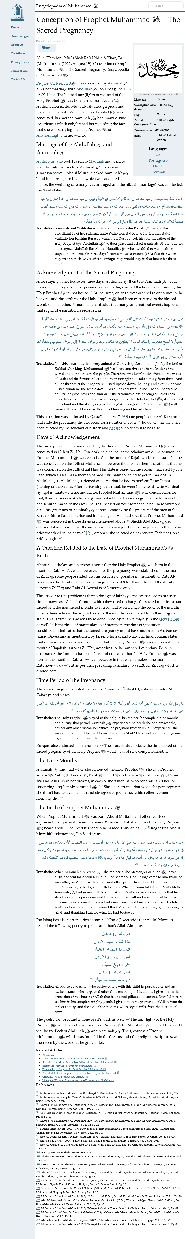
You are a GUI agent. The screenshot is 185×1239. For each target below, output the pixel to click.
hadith (114, 427)
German (158, 171)
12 (123, 688)
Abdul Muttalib (49, 161)
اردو (158, 154)
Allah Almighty (49, 135)
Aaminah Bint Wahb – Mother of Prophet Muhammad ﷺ (75, 1058)
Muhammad (60, 83)
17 (148, 827)
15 (101, 785)
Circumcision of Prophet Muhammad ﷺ (65, 1076)
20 (92, 978)
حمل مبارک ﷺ (48, 1055)
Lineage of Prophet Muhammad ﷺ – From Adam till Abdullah (78, 1080)
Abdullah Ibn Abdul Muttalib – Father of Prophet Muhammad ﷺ (79, 1062)
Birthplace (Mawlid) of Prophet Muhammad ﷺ (69, 1065)
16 (62, 797)
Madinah (96, 161)
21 (127, 1018)
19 (106, 919)
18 (137, 864)
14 (101, 744)
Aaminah (115, 83)
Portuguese (158, 160)
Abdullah (84, 88)
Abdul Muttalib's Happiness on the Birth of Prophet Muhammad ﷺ (81, 1073)
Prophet (43, 83)
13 (73, 710)
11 (65, 664)
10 (52, 623)
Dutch (158, 166)
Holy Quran (169, 618)
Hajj (89, 532)
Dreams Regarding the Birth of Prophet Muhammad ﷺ (74, 1069)
